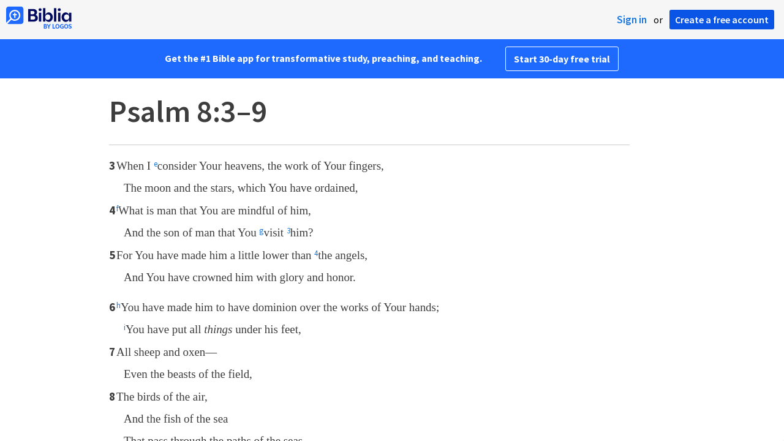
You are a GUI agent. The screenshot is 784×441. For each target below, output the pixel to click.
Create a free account (722, 19)
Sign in (632, 19)
